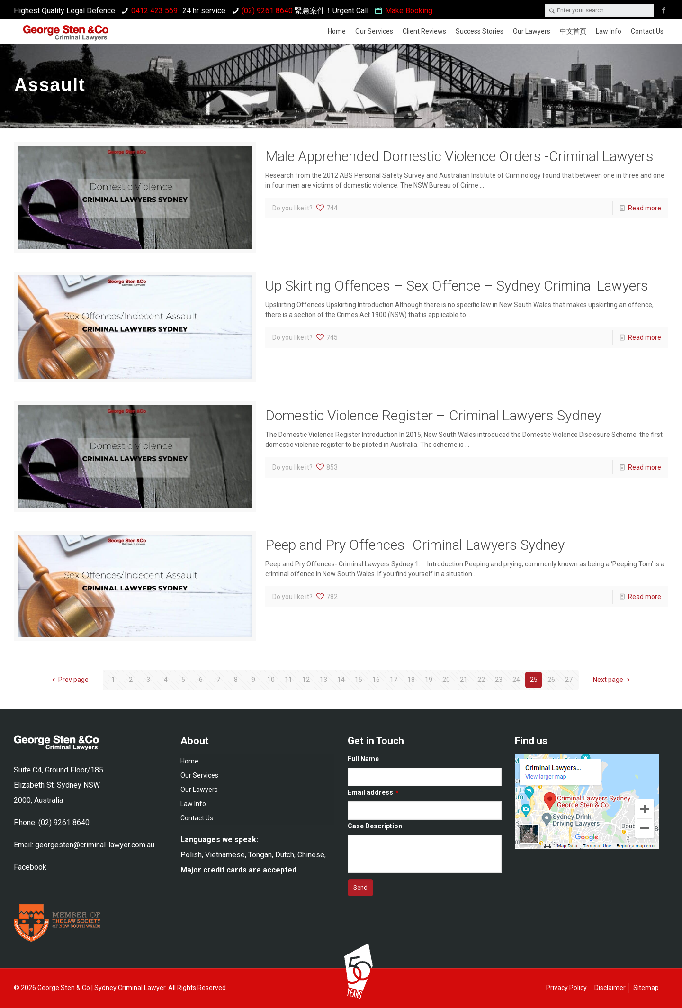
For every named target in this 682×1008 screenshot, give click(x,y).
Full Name (363, 759)
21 (463, 679)
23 (499, 679)
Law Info (193, 804)
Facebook (30, 867)
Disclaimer (610, 987)
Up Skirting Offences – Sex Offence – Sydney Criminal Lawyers (456, 285)
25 (534, 679)
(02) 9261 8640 (267, 10)
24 (516, 679)
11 (288, 679)
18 (411, 679)
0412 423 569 (154, 10)
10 (271, 679)
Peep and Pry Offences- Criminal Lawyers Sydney (415, 544)
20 (446, 679)
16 (376, 679)
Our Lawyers (199, 789)
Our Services (199, 775)
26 (551, 679)
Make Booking (408, 10)
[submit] (360, 887)
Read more (644, 208)
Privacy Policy (566, 987)
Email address (373, 792)
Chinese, (311, 854)
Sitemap (646, 987)
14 (341, 679)
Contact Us (196, 818)
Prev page (69, 679)
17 (393, 679)
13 (323, 679)
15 (358, 679)
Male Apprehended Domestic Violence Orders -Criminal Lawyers (459, 156)
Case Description (375, 826)
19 (428, 679)
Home (189, 761)
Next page (613, 679)
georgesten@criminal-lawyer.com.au (94, 844)
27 (569, 679)
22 (481, 679)
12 (306, 679)
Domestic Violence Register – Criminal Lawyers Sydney (433, 415)
